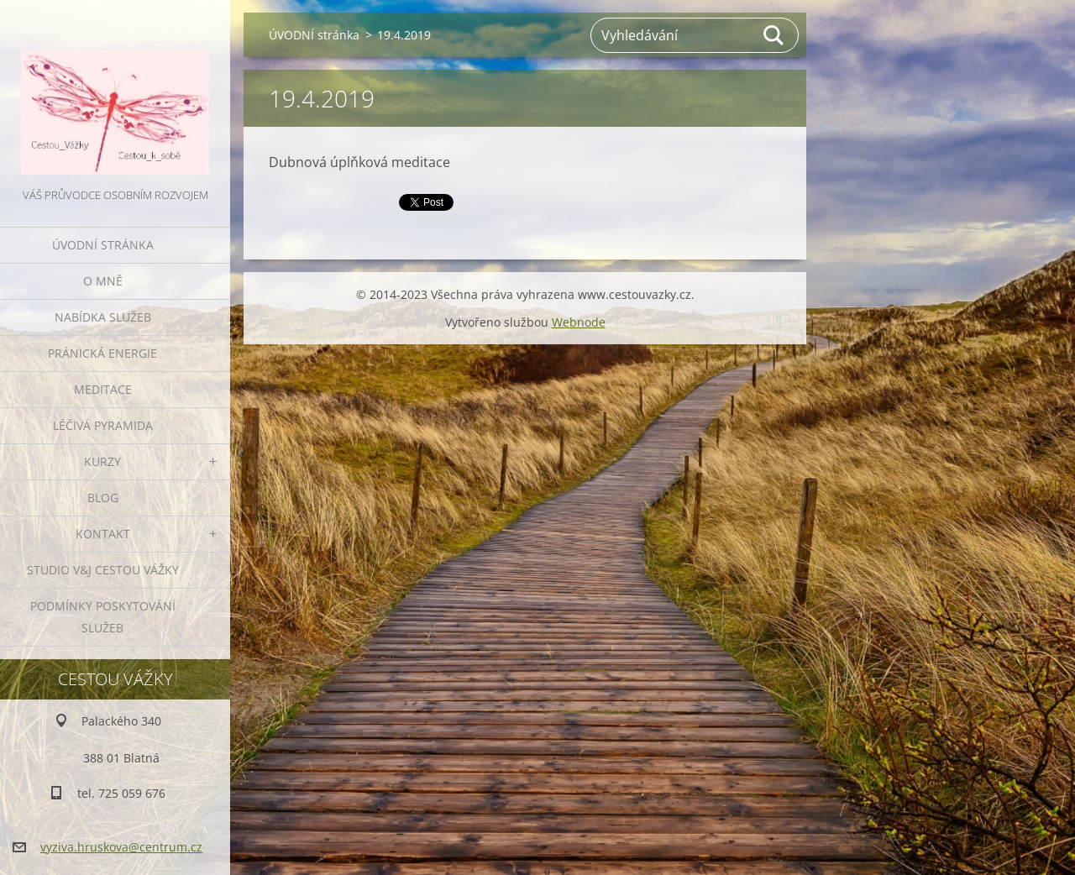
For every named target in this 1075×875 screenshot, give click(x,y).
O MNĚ (103, 281)
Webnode (579, 322)
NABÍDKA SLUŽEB (103, 317)
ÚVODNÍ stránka (103, 245)
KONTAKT (103, 534)
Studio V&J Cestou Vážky (103, 570)
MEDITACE (103, 389)
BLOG (102, 498)
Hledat (774, 35)
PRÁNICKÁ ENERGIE (102, 353)
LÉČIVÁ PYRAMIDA (103, 425)
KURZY (102, 461)
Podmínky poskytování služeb (103, 617)
